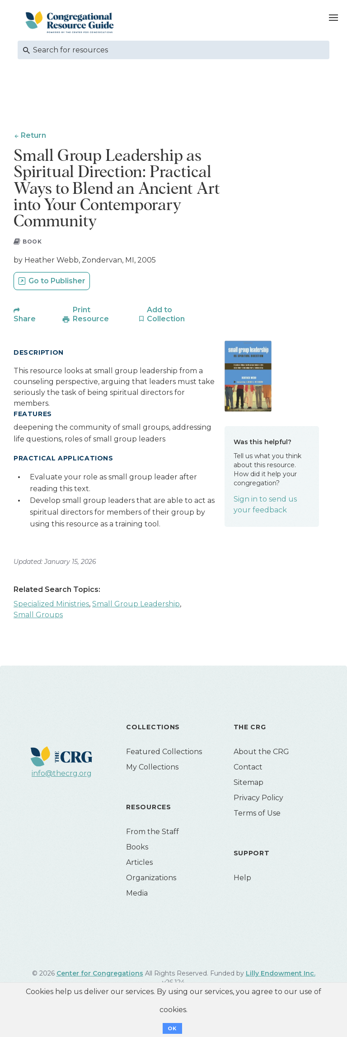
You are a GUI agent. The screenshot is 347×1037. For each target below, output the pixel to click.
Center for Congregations (99, 974)
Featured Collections (164, 752)
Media (137, 893)
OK (172, 1028)
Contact (248, 767)
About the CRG (261, 752)
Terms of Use (257, 813)
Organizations (151, 878)
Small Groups (38, 615)
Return (33, 135)
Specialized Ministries (51, 604)
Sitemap (248, 783)
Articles (139, 863)
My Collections (152, 767)
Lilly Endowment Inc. (280, 974)
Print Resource (91, 315)
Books (137, 847)
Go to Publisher (56, 281)
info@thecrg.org (62, 774)
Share (25, 319)
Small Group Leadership (136, 604)
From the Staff (152, 832)
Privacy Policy (258, 798)
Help (242, 878)
